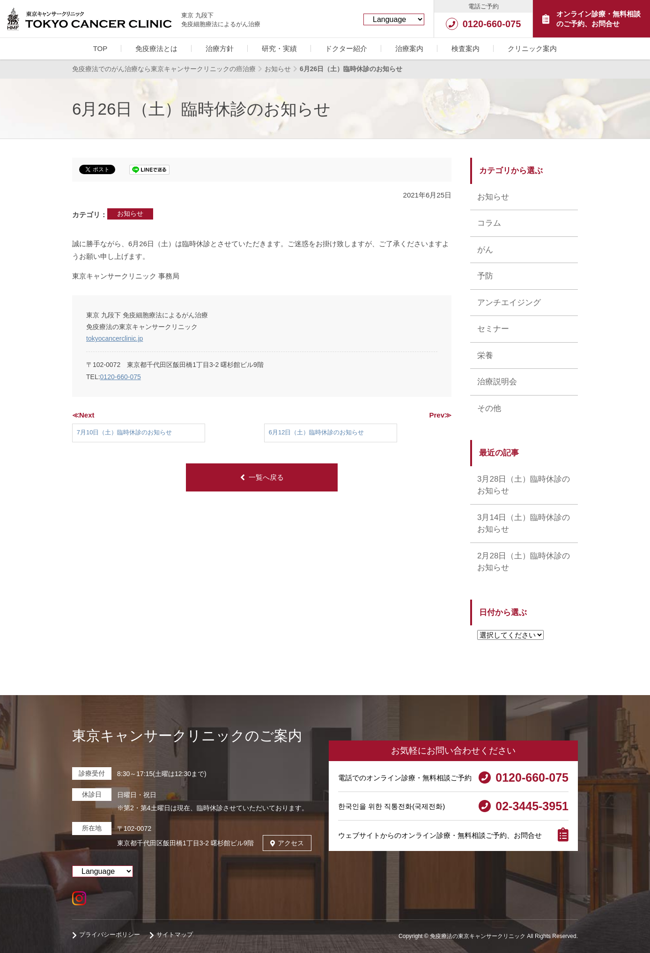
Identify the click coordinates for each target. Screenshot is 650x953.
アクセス (287, 843)
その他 (489, 408)
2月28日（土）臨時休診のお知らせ (523, 561)
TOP (100, 48)
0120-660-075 (120, 377)
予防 (485, 275)
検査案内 (465, 48)
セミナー (493, 328)
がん (485, 249)
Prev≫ (440, 415)
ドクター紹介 (346, 48)
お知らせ (130, 213)
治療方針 (220, 48)
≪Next (83, 415)
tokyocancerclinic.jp (114, 338)
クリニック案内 (532, 48)
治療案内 (409, 48)
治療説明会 (497, 381)
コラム (489, 223)
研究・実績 (279, 48)
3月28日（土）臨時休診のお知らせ (523, 485)
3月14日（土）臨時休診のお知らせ (523, 523)
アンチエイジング (509, 302)
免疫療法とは (156, 48)
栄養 (485, 355)
